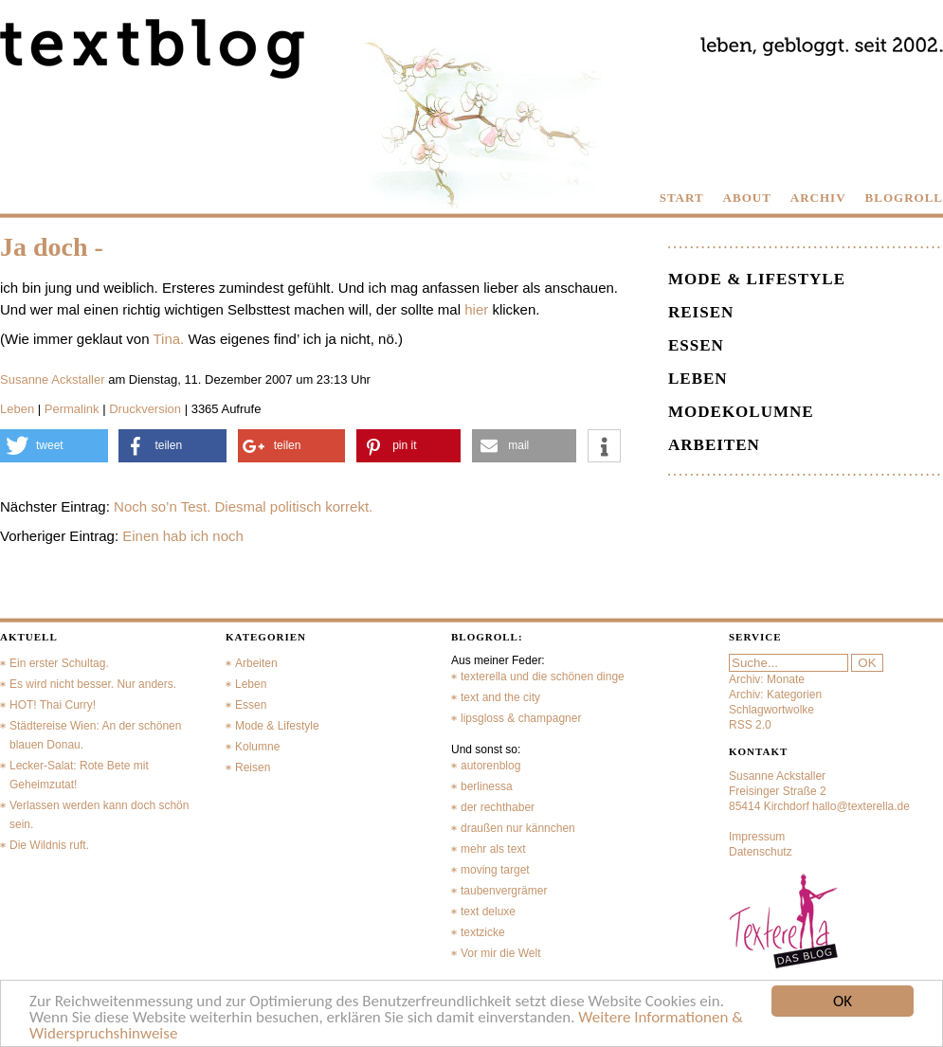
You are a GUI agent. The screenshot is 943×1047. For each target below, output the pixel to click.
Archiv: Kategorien (775, 694)
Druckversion (145, 409)
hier (476, 309)
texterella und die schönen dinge (543, 676)
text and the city (500, 697)
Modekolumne (741, 412)
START (682, 197)
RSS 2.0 (750, 724)
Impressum (757, 836)
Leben (17, 409)
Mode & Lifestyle (756, 279)
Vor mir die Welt (500, 953)
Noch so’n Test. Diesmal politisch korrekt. (243, 506)
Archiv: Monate (767, 679)
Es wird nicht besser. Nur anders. (92, 684)
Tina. (168, 339)
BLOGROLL (904, 197)
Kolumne (257, 746)
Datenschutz (760, 851)
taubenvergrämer (504, 890)
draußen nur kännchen (518, 828)
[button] (54, 445)
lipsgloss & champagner (521, 718)
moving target (495, 869)
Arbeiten (714, 445)
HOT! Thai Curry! (52, 705)
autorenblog (490, 765)
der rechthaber (498, 807)
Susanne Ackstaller (52, 379)
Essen (696, 345)
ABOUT (747, 197)
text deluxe (488, 911)
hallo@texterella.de (861, 806)
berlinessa (487, 786)
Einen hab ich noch (183, 536)
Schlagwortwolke (771, 709)
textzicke (483, 932)
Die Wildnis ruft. (49, 845)
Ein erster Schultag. (59, 663)
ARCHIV (818, 197)
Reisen (701, 312)
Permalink (72, 409)
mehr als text (493, 849)
